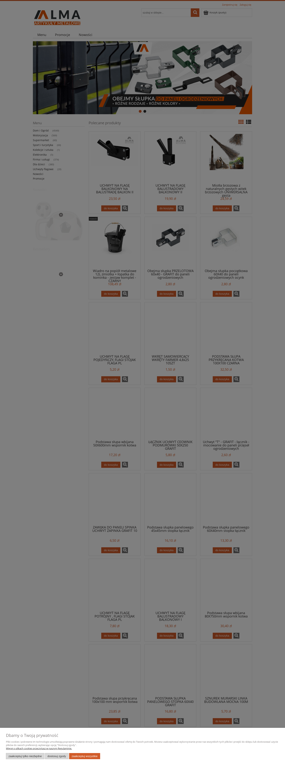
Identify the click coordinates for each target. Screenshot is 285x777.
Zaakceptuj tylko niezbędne (25, 756)
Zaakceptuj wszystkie (85, 756)
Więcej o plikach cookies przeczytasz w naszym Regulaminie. (39, 748)
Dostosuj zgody (56, 756)
